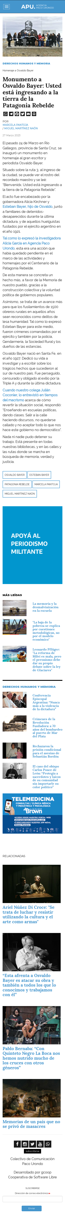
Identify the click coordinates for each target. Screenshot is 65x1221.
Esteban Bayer (39, 475)
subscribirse (32, 1151)
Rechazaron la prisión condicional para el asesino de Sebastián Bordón (47, 751)
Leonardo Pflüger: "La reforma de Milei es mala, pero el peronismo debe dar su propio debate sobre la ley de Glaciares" (47, 659)
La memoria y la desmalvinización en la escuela (45, 607)
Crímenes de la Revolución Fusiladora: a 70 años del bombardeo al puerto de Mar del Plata (47, 727)
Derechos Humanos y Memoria (26, 63)
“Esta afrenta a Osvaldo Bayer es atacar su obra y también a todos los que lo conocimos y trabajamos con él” (29, 985)
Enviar (31, 1208)
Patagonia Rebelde (17, 484)
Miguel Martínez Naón (21, 128)
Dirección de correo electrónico (32, 1193)
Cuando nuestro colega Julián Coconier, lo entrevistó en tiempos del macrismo (30, 395)
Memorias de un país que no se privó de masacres (31, 1124)
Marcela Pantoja (15, 125)
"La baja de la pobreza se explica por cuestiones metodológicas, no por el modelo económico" (46, 630)
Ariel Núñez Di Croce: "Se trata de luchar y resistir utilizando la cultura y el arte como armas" (28, 914)
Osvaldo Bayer (15, 475)
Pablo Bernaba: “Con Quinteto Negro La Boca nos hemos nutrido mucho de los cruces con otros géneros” (31, 1058)
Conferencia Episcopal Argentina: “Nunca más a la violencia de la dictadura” (46, 702)
